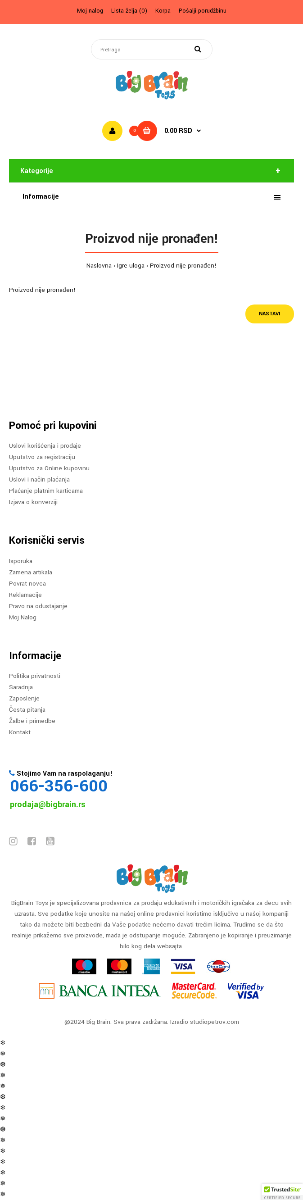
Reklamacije (25, 595)
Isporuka (20, 561)
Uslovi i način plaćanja (39, 479)
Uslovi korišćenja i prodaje (45, 445)
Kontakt (20, 732)
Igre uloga (131, 265)
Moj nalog (90, 11)
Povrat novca (27, 583)
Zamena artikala (30, 572)
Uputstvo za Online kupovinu (49, 468)
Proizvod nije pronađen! (183, 265)
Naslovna (99, 265)
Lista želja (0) (129, 11)
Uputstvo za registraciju (42, 457)
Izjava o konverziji (33, 502)
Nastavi (269, 314)
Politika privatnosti (34, 676)
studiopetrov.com (214, 1022)
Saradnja (21, 687)
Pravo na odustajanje (38, 606)
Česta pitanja (27, 709)
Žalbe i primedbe (32, 721)
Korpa (163, 11)
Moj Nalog (22, 617)
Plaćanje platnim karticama (46, 490)
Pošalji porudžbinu (202, 11)
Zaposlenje (24, 698)
